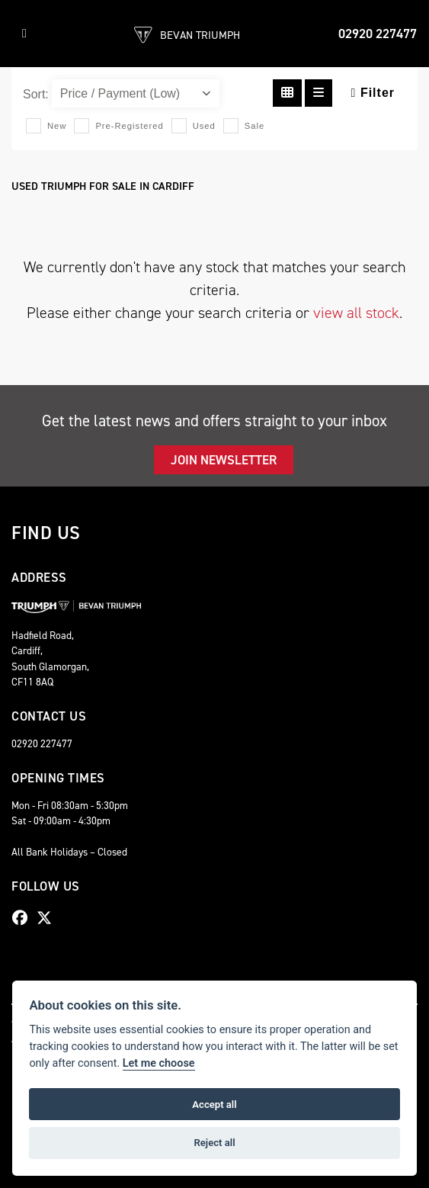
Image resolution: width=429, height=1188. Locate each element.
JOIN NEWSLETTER (224, 459)
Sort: (36, 94)
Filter (373, 92)
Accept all (214, 1104)
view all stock (356, 313)
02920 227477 (377, 33)
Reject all (214, 1142)
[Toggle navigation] (24, 33)
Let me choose (159, 1063)
